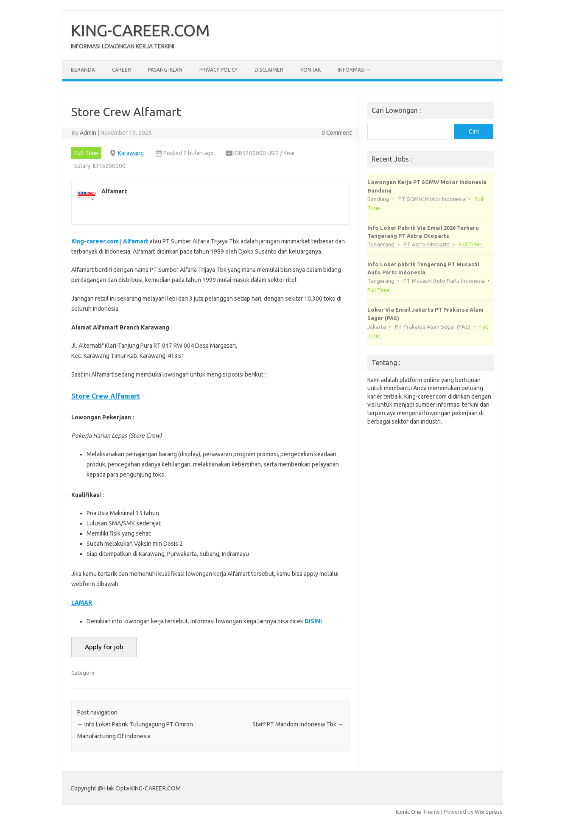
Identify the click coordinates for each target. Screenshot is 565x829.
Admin (88, 132)
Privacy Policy (218, 70)
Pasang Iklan (165, 70)
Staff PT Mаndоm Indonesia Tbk (298, 724)
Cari (474, 131)
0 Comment (337, 132)
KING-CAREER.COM (140, 30)
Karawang (131, 153)
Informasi (351, 70)
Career (121, 70)
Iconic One (408, 812)
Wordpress (488, 812)
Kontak (310, 70)
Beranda (83, 70)
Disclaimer (269, 70)
